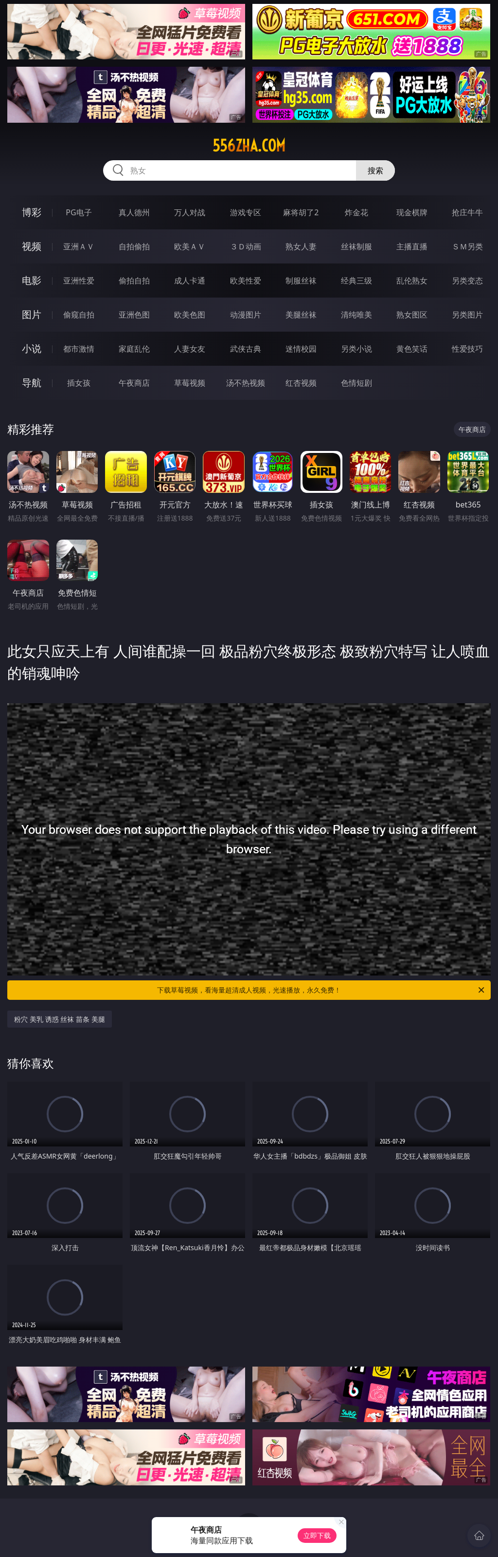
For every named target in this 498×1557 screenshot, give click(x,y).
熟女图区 (411, 314)
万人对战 (189, 212)
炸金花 (356, 212)
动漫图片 (245, 314)
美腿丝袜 (301, 314)
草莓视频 (189, 382)
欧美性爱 (245, 280)
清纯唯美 (356, 314)
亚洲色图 (134, 314)
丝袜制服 (356, 246)
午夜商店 (134, 382)
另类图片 (467, 314)
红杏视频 (301, 382)
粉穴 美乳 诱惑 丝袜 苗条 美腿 (59, 1019)
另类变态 (467, 280)
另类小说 (356, 348)
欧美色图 (189, 314)
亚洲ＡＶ (78, 246)
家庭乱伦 (134, 348)
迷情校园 (301, 348)
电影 (31, 280)
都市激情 (78, 348)
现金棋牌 (411, 212)
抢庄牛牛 (467, 212)
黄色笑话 (411, 348)
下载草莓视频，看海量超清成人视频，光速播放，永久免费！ (321, 990)
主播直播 (411, 246)
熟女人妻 (301, 246)
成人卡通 (189, 280)
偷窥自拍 (78, 314)
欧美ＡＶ (189, 246)
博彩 (31, 212)
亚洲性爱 (78, 280)
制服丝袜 (301, 280)
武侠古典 (245, 348)
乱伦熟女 (411, 280)
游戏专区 (245, 212)
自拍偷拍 (134, 246)
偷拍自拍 (134, 280)
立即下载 (317, 1535)
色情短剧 (356, 382)
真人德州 (134, 212)
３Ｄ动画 (245, 246)
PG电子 (78, 212)
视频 (31, 246)
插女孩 (78, 382)
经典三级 (356, 280)
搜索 (375, 170)
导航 (31, 382)
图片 (31, 314)
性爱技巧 (467, 348)
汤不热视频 (245, 382)
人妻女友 (189, 348)
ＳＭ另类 (467, 246)
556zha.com (249, 145)
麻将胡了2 (301, 212)
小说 (31, 348)
